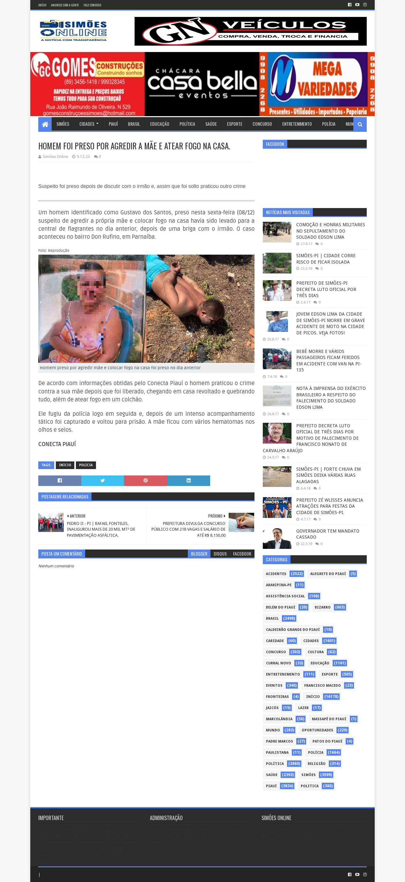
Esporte (234, 123)
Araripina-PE (278, 585)
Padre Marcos (279, 741)
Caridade (275, 641)
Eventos (274, 686)
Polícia (328, 123)
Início (42, 5)
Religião (317, 764)
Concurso (262, 123)
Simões (62, 123)
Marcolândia (279, 719)
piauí (271, 786)
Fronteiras (277, 697)
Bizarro (323, 607)
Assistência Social (285, 596)
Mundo (352, 123)
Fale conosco (92, 5)
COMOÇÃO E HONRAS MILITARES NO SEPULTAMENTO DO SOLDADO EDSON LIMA (330, 231)
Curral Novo (278, 663)
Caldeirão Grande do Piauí (293, 630)
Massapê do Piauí (329, 719)
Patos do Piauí (327, 741)
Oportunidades (317, 730)
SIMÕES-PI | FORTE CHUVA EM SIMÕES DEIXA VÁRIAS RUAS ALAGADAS (328, 475)
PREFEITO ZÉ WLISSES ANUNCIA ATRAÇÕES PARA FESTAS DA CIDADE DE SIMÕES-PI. (329, 506)
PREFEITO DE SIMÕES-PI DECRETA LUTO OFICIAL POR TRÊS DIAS (326, 289)
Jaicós (272, 708)
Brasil (134, 123)
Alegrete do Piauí (328, 574)
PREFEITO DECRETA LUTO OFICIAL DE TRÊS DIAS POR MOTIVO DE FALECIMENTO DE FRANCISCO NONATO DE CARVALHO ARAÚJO (311, 438)
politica (310, 786)
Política (187, 123)
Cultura (316, 652)
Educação (159, 123)
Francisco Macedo (322, 686)
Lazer (303, 708)
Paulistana (277, 753)
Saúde (211, 123)
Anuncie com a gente (65, 5)
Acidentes (276, 574)
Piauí (113, 123)
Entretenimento (297, 123)
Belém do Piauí (280, 607)
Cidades (86, 123)
